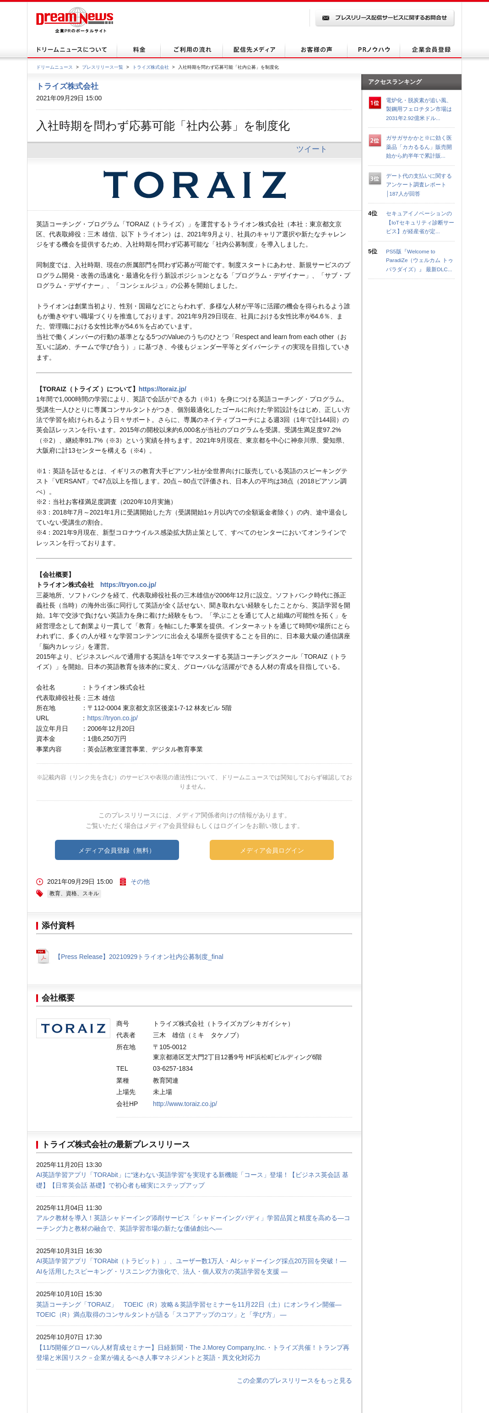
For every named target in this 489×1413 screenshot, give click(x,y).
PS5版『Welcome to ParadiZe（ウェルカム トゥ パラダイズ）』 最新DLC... (419, 260)
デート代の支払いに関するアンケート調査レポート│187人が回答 (419, 185)
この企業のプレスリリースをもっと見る (294, 1380)
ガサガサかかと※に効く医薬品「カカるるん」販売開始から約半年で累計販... (419, 147)
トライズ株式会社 (150, 67)
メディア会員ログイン (272, 850)
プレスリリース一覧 (102, 67)
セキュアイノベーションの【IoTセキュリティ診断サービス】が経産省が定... (420, 222)
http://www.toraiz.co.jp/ (185, 1103)
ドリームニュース (54, 67)
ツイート (311, 148)
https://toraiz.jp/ (162, 389)
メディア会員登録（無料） (116, 850)
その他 (140, 881)
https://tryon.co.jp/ (128, 584)
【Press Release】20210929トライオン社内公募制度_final (138, 956)
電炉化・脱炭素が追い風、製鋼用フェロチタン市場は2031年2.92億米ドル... (419, 109)
